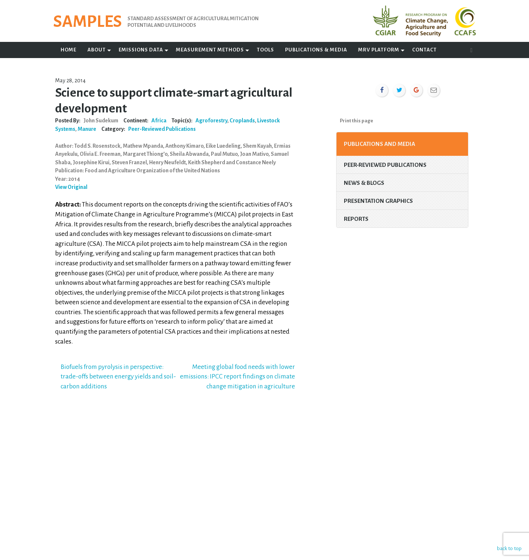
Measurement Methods (210, 50)
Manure (87, 129)
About (96, 50)
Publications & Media (316, 50)
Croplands (242, 120)
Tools (265, 50)
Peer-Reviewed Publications (162, 129)
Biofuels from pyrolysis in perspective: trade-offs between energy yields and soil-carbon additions (118, 376)
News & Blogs (364, 183)
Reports (356, 219)
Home (68, 50)
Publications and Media (379, 144)
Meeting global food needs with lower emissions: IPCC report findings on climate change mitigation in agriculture (237, 376)
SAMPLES (87, 21)
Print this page (356, 120)
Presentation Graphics (378, 201)
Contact (424, 50)
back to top (508, 548)
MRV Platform (378, 50)
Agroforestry (211, 120)
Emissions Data (141, 50)
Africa (158, 120)
